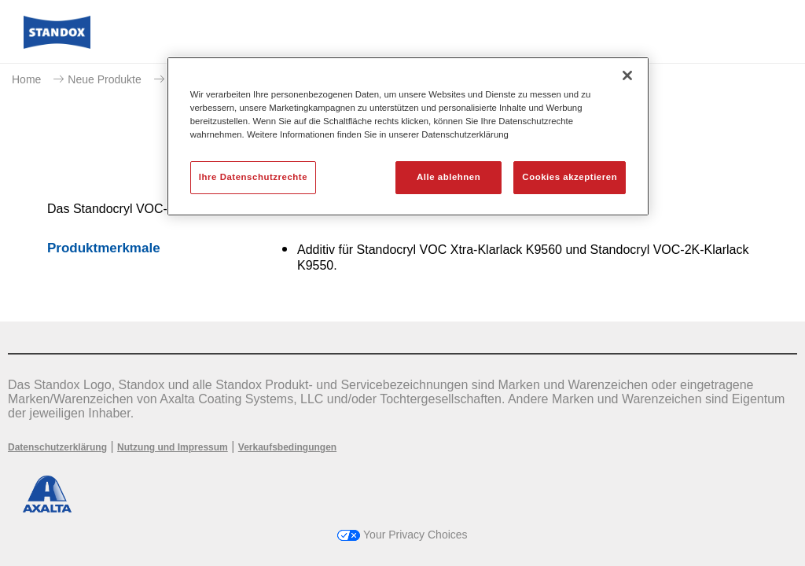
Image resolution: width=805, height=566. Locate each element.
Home (26, 79)
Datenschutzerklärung (57, 447)
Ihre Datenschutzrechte (253, 177)
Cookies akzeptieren (569, 177)
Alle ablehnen (448, 177)
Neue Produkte (104, 79)
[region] (408, 136)
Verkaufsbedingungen (287, 447)
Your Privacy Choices (402, 534)
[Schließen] (627, 75)
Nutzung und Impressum (172, 447)
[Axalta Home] (57, 44)
